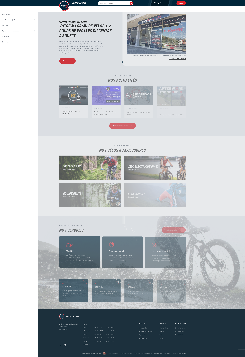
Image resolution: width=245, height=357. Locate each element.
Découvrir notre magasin (177, 58)
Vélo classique (143, 328)
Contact (181, 3)
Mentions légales (113, 353)
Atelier (69, 251)
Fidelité (162, 338)
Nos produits (78, 9)
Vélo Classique (74, 167)
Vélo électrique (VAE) (143, 168)
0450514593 (63, 330)
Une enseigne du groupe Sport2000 (94, 353)
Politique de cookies (127, 353)
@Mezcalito (182, 353)
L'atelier (167, 9)
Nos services (156, 9)
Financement (116, 252)
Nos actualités (144, 9)
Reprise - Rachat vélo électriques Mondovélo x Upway (105, 114)
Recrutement (179, 335)
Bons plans (118, 9)
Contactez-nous (180, 328)
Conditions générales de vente (161, 353)
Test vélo (162, 335)
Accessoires (143, 338)
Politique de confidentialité (142, 353)
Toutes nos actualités (120, 127)
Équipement (143, 335)
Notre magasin (131, 9)
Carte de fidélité (178, 9)
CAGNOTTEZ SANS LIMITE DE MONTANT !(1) (71, 114)
